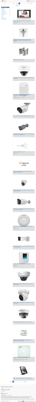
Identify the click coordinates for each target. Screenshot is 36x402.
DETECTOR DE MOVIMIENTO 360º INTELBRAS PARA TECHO (22, 226)
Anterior (17, 3)
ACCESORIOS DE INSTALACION (4, 19)
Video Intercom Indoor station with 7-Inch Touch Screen (22, 20)
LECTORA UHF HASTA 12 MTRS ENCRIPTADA (20, 357)
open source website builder (31, 401)
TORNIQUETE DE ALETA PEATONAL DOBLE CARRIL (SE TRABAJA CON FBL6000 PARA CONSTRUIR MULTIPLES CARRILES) (22, 40)
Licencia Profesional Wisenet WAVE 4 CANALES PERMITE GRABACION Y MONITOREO (22, 171)
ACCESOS (2, 9)
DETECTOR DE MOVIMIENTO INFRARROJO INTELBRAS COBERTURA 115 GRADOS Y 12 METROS (22, 95)
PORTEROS (3, 14)
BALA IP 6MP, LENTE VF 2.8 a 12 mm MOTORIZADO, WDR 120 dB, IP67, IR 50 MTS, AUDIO (23, 246)
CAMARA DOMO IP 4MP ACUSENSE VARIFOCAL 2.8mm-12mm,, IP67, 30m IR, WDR (23, 284)
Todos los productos (4, 7)
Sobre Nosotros (9, 395)
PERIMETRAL (3, 12)
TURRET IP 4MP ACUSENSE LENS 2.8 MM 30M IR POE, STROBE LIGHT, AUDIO (23, 303)
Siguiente (31, 3)
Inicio (2, 388)
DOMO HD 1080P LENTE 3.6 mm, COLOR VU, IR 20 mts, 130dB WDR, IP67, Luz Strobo (23, 190)
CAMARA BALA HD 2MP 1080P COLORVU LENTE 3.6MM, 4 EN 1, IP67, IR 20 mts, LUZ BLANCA (23, 209)
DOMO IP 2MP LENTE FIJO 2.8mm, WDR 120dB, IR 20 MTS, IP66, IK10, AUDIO (23, 78)
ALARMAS (2, 8)
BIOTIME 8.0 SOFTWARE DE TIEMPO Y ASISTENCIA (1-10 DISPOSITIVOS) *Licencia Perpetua (22, 340)
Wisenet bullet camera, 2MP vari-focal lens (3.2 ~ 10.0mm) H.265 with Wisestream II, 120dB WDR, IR (23, 134)
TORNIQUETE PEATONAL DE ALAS (18, 59)
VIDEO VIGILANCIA (4, 13)
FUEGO (2, 15)
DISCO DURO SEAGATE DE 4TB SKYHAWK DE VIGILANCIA (22, 378)
